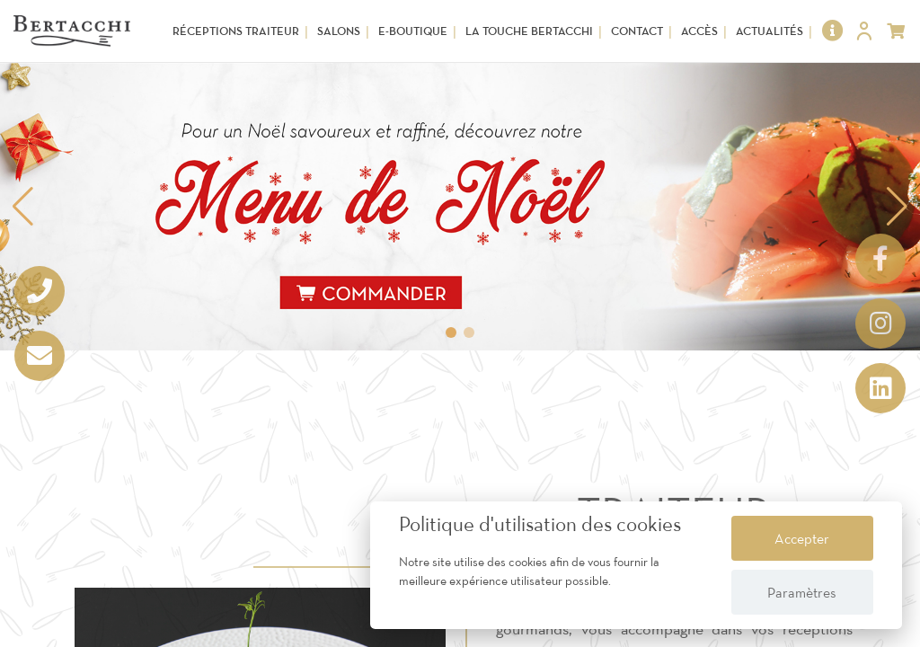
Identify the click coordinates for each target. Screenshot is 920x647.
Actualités (769, 31)
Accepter (801, 538)
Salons (338, 31)
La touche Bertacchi (529, 31)
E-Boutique (412, 31)
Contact (637, 31)
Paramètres (801, 592)
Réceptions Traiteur (235, 31)
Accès (699, 31)
